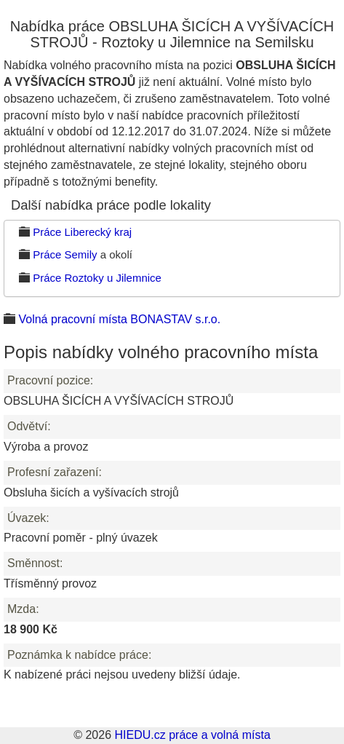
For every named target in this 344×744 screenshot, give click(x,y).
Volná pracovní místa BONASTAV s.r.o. (119, 319)
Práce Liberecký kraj (82, 232)
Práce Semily (65, 254)
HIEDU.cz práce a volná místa (192, 735)
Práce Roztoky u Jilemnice (97, 278)
